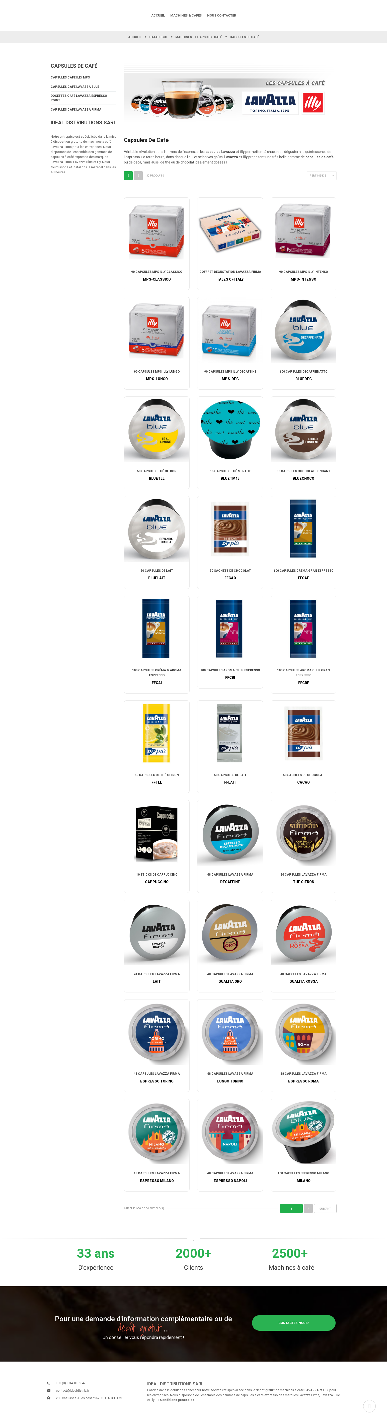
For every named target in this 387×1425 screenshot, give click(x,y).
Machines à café (291, 1273)
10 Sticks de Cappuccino (157, 879)
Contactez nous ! (293, 1328)
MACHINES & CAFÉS (186, 17)
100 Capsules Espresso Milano (303, 1179)
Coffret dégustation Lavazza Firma (230, 276)
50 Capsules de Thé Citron (157, 780)
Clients (193, 1273)
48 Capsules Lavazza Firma (230, 879)
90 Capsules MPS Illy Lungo (157, 376)
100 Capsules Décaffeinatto (304, 376)
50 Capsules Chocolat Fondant (303, 475)
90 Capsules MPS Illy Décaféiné (230, 376)
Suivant (325, 1214)
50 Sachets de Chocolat (230, 575)
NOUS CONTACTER (221, 17)
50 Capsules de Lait (156, 575)
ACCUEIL (158, 17)
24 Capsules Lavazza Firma (303, 879)
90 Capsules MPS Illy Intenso (303, 276)
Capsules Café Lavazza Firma (76, 114)
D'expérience (95, 1273)
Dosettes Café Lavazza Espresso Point (79, 103)
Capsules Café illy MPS (70, 82)
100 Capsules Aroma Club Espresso (230, 675)
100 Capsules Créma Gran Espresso (304, 575)
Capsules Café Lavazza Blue (75, 91)
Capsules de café (74, 70)
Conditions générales (176, 1405)
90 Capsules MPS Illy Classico (156, 276)
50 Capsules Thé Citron (157, 475)
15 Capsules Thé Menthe (230, 475)
